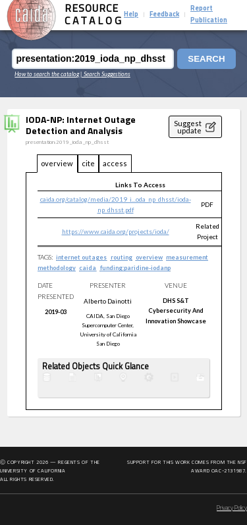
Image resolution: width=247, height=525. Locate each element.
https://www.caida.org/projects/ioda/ (115, 231)
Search (206, 59)
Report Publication (208, 14)
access (115, 163)
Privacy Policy (232, 508)
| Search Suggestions (105, 74)
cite (88, 163)
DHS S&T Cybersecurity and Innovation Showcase (176, 311)
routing (121, 257)
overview (57, 163)
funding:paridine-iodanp (135, 267)
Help (131, 14)
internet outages (81, 257)
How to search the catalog (46, 74)
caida (87, 267)
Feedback (164, 14)
